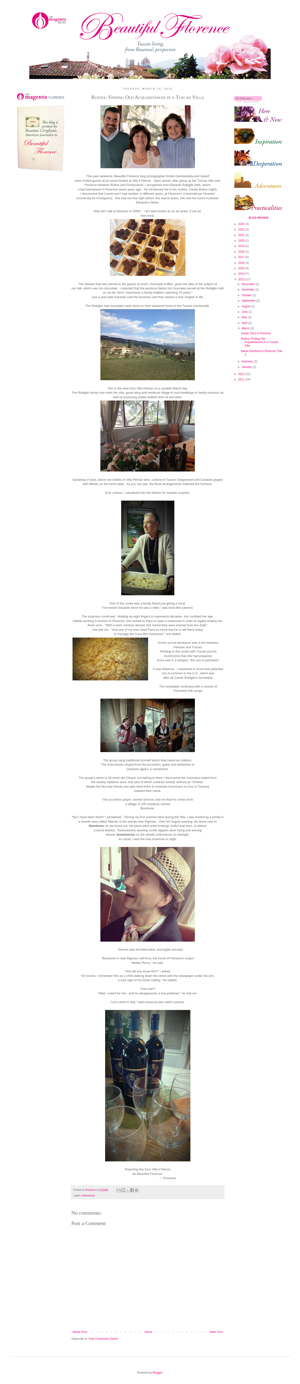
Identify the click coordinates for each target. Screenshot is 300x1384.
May (245, 317)
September (249, 300)
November (249, 289)
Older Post (216, 1332)
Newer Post (80, 1332)
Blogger (157, 1372)
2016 (241, 262)
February (248, 361)
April (245, 323)
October (247, 295)
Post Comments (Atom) (103, 1338)
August (246, 306)
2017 (241, 257)
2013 (241, 279)
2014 (241, 273)
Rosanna (90, 1189)
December (249, 284)
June (245, 311)
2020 (241, 240)
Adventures (88, 1195)
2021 (241, 235)
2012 (241, 374)
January (247, 367)
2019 (241, 246)
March (246, 328)
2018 (241, 251)
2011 (241, 379)
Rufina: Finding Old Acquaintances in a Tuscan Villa (259, 342)
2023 (241, 224)
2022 (241, 229)
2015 (241, 268)
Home (148, 1332)
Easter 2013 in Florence (256, 333)
